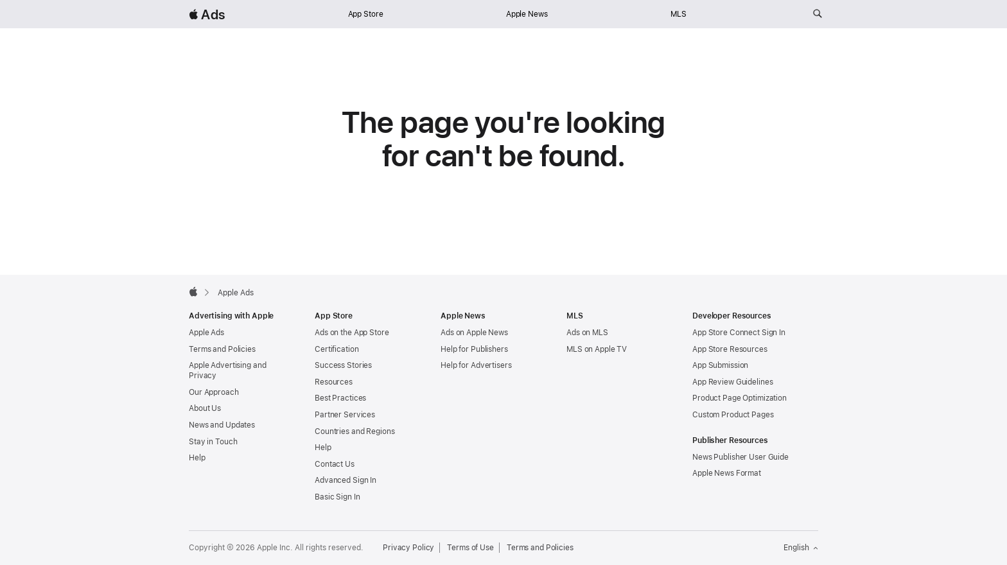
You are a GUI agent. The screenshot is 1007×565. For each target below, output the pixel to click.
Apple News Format (726, 473)
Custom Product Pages (733, 414)
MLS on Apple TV (596, 349)
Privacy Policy (408, 547)
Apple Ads (206, 332)
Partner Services (345, 414)
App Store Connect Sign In (738, 332)
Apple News (527, 14)
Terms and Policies (222, 349)
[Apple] (193, 291)
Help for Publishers (474, 349)
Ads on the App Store (352, 332)
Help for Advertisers (476, 365)
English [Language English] (801, 547)
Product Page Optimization (739, 398)
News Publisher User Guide (740, 457)
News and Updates (222, 425)
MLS (678, 14)
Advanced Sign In (345, 480)
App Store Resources (729, 349)
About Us (205, 408)
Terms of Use (470, 547)
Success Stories (343, 365)
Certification (336, 349)
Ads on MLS (587, 332)
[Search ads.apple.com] (817, 14)
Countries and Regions (354, 431)
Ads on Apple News (474, 332)
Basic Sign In (337, 496)
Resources (334, 382)
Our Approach (214, 392)
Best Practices (340, 398)
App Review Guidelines (732, 382)
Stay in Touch (213, 441)
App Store (365, 14)
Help (197, 457)
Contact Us (335, 464)
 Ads (207, 14)
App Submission (720, 365)
